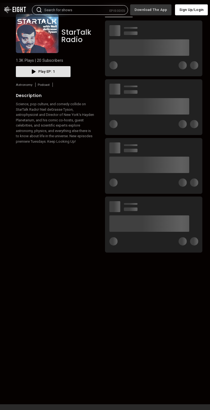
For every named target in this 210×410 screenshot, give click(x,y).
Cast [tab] (180, 27)
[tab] (119, 27)
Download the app (150, 7)
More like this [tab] (150, 27)
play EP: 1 (43, 88)
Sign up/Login (191, 7)
